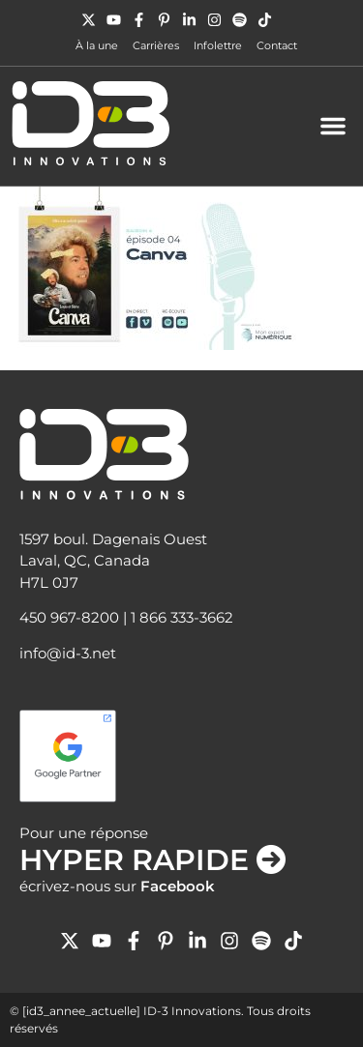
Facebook (177, 886)
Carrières (156, 45)
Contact (277, 45)
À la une (97, 45)
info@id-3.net (67, 653)
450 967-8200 (69, 617)
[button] (333, 125)
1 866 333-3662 (182, 617)
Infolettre (218, 45)
